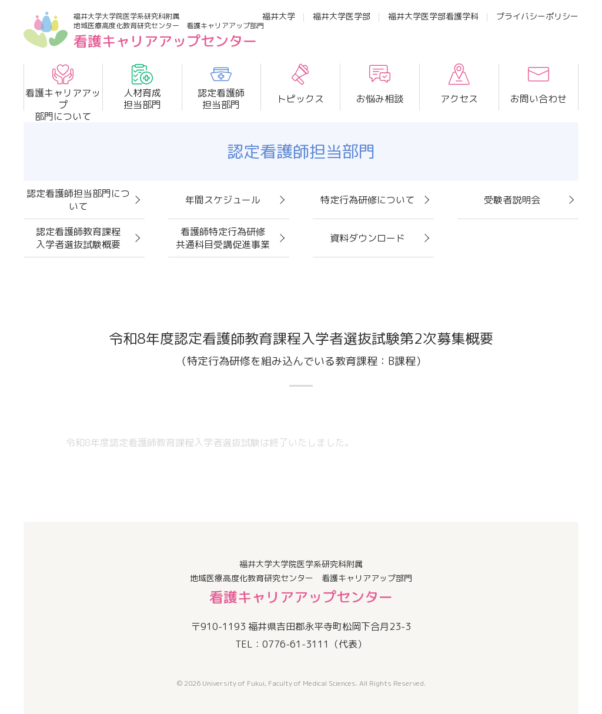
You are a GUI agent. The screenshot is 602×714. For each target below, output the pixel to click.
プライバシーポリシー (537, 16)
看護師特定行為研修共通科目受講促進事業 (223, 238)
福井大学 (278, 16)
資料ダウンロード (367, 238)
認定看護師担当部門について (78, 200)
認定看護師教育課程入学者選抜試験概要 (78, 238)
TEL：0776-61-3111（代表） (301, 644)
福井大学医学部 (341, 16)
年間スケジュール (222, 199)
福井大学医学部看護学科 (433, 16)
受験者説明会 (512, 199)
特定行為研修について (367, 199)
